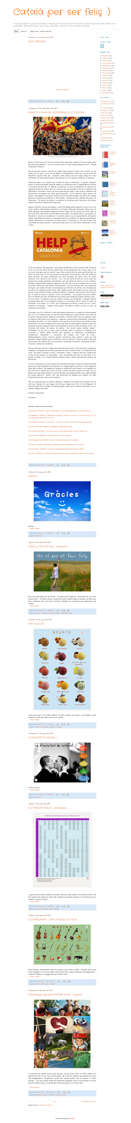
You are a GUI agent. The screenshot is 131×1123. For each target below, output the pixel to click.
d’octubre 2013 (105, 131)
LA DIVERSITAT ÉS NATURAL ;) (42, 737)
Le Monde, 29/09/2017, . (50, 426)
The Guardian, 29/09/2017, (60, 422)
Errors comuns (107, 63)
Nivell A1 (45, 1095)
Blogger (72, 1118)
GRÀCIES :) (33, 476)
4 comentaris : (50, 724)
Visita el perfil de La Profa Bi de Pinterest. (107, 286)
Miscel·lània (38, 536)
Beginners (105, 56)
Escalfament (45, 727)
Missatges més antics (88, 1101)
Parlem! (70, 613)
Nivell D (57, 909)
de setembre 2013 (106, 134)
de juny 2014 (104, 108)
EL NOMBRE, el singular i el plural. (113, 164)
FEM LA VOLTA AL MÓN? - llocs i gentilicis (113, 232)
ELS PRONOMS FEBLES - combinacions (47, 808)
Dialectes (38, 797)
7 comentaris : (50, 610)
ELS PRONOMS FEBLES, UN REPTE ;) (113, 183)
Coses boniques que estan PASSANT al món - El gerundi (55, 994)
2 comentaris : (50, 533)
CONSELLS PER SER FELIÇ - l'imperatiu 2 (48, 546)
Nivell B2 (64, 613)
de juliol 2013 (105, 140)
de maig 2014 (105, 110)
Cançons (38, 613)
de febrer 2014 (105, 118)
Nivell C (51, 909)
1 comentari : (50, 101)
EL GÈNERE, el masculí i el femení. (113, 153)
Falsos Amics (106, 68)
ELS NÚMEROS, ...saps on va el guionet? (113, 212)
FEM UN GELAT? (36, 624)
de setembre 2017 (106, 104)
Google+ (103, 267)
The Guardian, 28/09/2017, (57, 431)
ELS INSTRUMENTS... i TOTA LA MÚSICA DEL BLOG (52, 919)
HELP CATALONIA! (37, 41)
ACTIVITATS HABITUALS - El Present (113, 222)
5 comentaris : (50, 465)
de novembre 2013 (106, 127)
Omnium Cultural (62, 89)
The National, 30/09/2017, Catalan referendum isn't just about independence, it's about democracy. (59, 411)
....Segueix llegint (33, 528)
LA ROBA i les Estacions (113, 172)
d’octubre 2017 (105, 101)
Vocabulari (58, 727)
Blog (16, 31)
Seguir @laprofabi (106, 298)
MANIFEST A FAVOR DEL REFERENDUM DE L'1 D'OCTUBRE (56, 112)
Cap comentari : (51, 981)
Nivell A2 (51, 613)
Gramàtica (45, 613)
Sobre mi (24, 31)
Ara (76, 156)
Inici (54, 1101)
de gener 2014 (105, 120)
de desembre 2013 (106, 123)
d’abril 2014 (104, 113)
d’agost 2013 (105, 138)
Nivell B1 (58, 613)
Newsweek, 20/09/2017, (61, 453)
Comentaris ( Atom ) (45, 1105)
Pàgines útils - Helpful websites (40, 31)
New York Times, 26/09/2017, (56, 449)
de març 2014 (105, 115)
